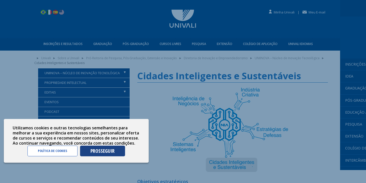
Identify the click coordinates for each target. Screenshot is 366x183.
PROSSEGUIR (102, 150)
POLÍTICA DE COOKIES (52, 150)
